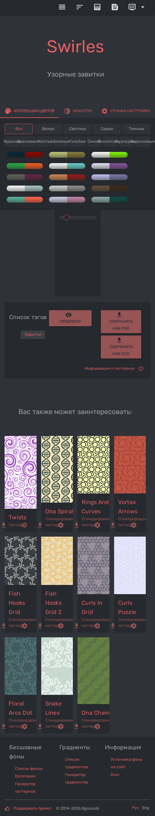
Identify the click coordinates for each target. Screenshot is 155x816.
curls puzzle (127, 607)
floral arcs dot (20, 708)
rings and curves (95, 507)
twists (18, 517)
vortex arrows (128, 507)
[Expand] (137, 7)
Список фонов (29, 768)
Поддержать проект (32, 808)
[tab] (29, 111)
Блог (115, 774)
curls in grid (92, 607)
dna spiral (59, 511)
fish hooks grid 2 (53, 602)
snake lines (53, 708)
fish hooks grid (17, 602)
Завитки (32, 334)
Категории (25, 776)
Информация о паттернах (110, 368)
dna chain (95, 712)
